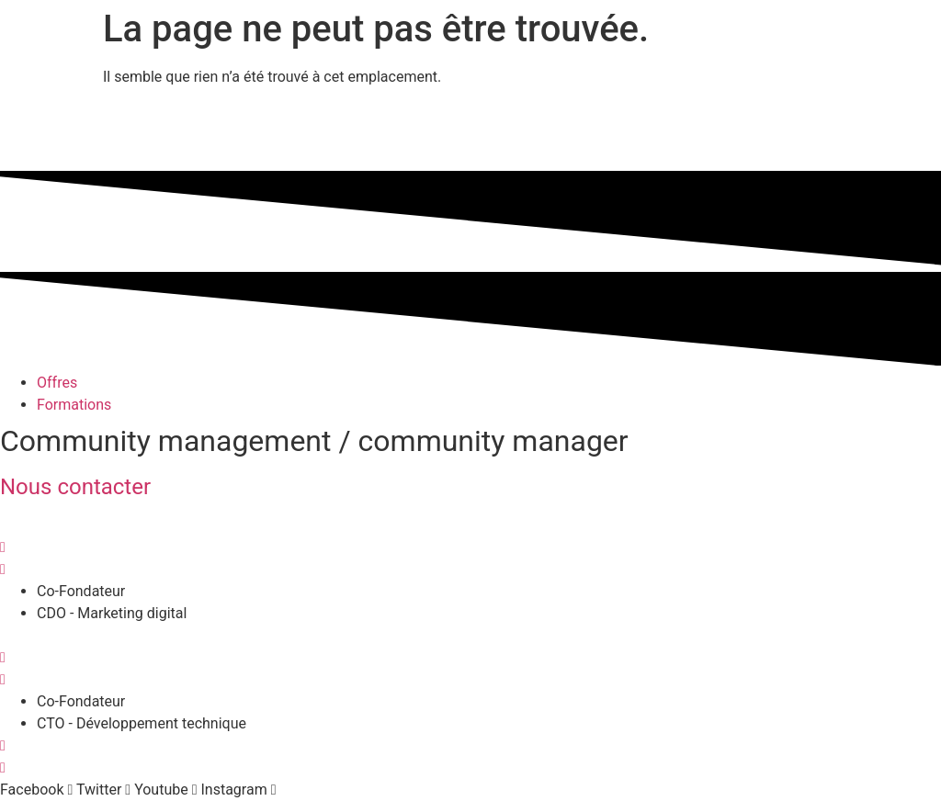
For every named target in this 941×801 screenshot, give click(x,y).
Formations (74, 404)
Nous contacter (75, 487)
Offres (57, 382)
